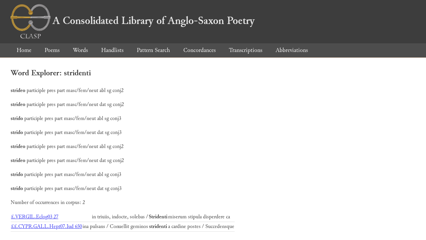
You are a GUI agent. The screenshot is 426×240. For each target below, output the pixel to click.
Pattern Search (153, 50)
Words (80, 50)
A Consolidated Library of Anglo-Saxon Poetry (133, 20)
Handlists (112, 50)
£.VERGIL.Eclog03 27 (34, 217)
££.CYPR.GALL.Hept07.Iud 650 (46, 226)
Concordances (199, 50)
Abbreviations (292, 50)
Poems (52, 50)
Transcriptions (245, 50)
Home (24, 50)
